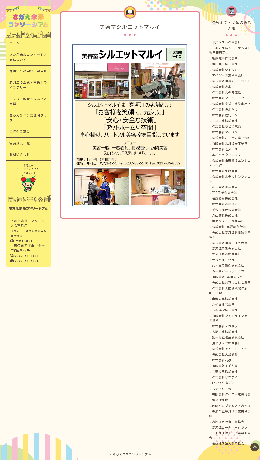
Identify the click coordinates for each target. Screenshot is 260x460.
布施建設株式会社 (225, 310)
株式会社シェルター (226, 69)
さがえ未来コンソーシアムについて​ (28, 57)
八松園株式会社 (223, 304)
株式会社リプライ (225, 377)
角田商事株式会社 (225, 64)
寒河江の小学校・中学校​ (28, 71)
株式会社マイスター (226, 132)
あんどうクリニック (226, 154)
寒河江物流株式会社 (226, 254)
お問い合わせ (19, 154)
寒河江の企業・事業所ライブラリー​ (28, 85)
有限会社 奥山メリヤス (229, 277)
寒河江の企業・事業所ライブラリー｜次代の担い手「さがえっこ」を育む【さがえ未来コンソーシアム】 (29, 20)
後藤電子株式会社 (225, 58)
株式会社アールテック (228, 98)
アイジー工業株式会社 (228, 75)
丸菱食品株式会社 (225, 371)
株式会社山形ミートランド (231, 81)
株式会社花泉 (222, 360)
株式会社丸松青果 (225, 171)
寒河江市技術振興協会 (228, 421)
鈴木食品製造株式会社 (228, 265)
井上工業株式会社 (225, 120)
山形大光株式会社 (225, 298)
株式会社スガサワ (225, 326)
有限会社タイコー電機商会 (231, 394)
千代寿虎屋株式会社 (226, 209)
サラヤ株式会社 (223, 260)
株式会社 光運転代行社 (229, 226)
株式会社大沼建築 (225, 354)
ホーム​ (14, 43)
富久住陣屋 (220, 400)
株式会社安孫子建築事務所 (231, 103)
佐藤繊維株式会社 (225, 198)
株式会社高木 (222, 86)
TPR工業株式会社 (224, 192)
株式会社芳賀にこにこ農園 (231, 282)
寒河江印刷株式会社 (226, 248)
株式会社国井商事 (225, 187)
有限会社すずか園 (225, 365)
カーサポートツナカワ (228, 271)
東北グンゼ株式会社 (226, 343)
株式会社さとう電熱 (226, 126)
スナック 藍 (222, 388)
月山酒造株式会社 (225, 215)
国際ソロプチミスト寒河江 (231, 405)
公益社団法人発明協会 (228, 443)
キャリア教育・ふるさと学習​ (28, 101)
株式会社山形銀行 (225, 109)
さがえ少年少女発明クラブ (28, 118)
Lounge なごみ (223, 382)
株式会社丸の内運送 (226, 92)
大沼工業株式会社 (225, 331)
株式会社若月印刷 (225, 149)
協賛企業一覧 (19, 143)
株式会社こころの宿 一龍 (230, 137)
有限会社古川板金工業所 (230, 143)
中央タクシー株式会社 (228, 221)
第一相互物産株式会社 (228, 337)
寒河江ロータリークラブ (230, 427)
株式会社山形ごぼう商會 (230, 243)
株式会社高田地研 (225, 204)
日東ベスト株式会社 (226, 42)
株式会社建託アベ (225, 115)
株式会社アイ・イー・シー (231, 348)
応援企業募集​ (19, 131)
